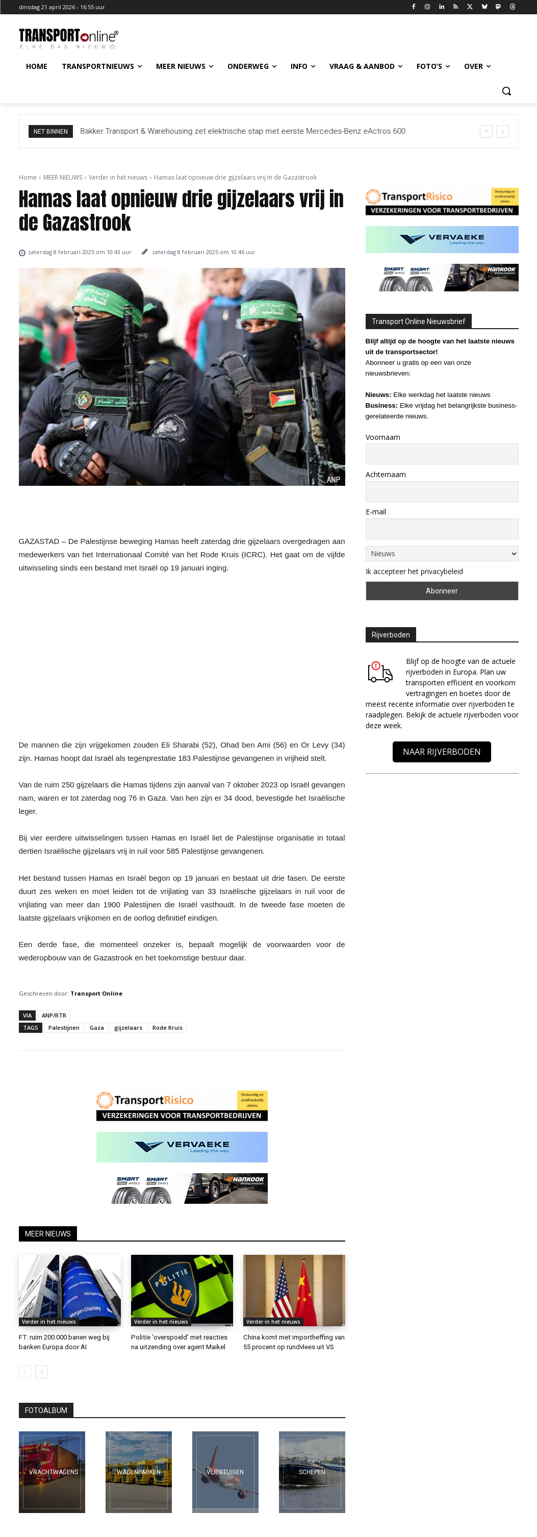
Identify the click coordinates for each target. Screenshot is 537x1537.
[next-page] (41, 1371)
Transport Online (96, 993)
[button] (506, 91)
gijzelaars (128, 1027)
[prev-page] (25, 1371)
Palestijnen (64, 1027)
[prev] (486, 131)
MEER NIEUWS (62, 177)
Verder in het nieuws (118, 177)
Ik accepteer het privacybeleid (414, 571)
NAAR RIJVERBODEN (442, 751)
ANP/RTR (54, 1015)
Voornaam (383, 437)
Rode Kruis (167, 1027)
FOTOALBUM (46, 1410)
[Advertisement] (182, 659)
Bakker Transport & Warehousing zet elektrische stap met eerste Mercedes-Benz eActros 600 (243, 131)
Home (28, 177)
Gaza (97, 1027)
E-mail (376, 511)
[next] (502, 131)
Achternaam (386, 474)
